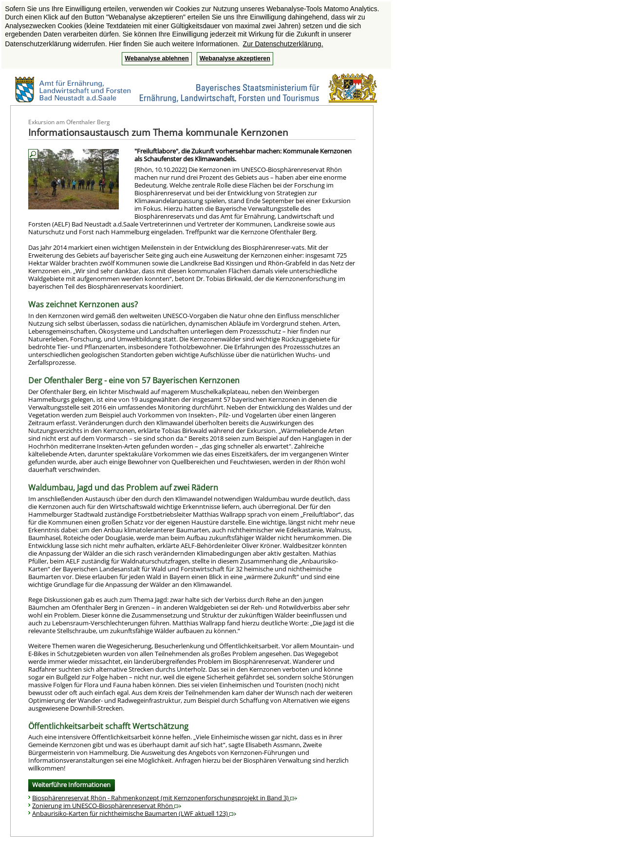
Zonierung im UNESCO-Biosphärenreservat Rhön (106, 805)
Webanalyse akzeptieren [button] (235, 58)
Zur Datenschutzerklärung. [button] (283, 44)
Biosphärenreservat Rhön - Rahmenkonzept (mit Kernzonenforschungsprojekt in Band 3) (164, 797)
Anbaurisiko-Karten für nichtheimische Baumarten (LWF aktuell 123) (134, 813)
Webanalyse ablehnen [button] (156, 58)
